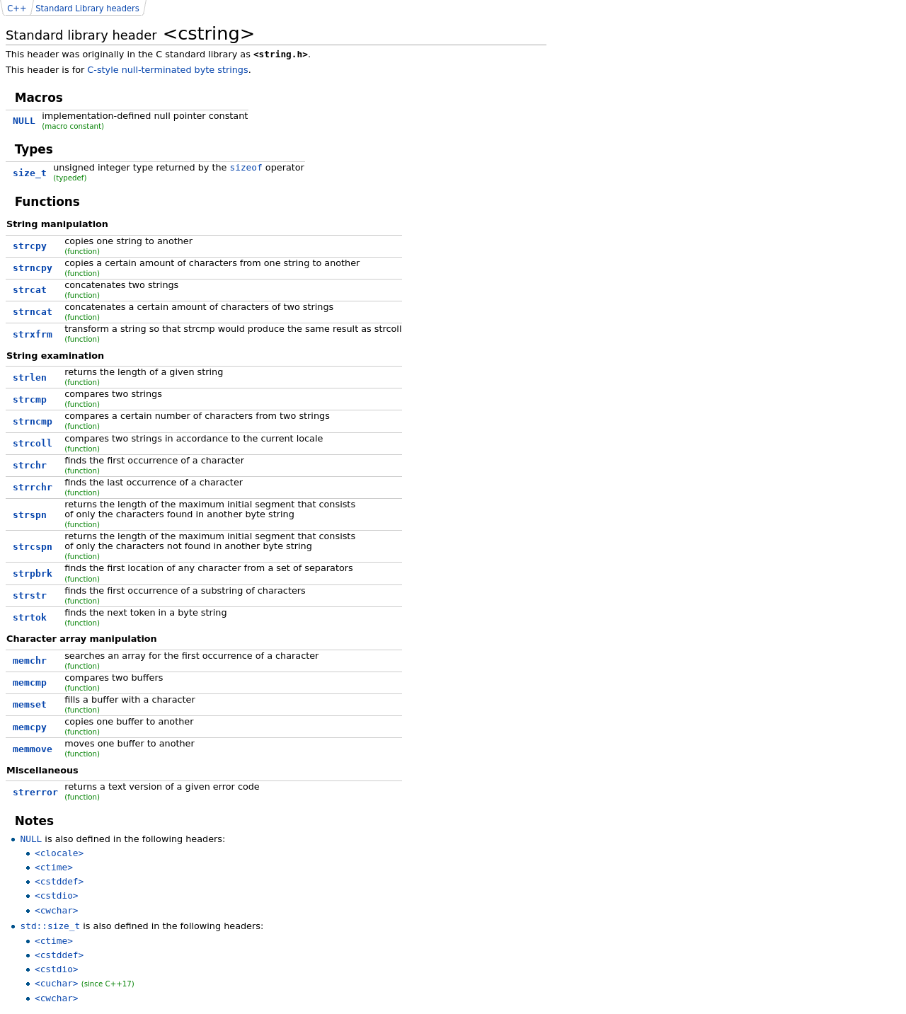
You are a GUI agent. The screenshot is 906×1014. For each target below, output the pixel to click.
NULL (31, 839)
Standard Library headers (87, 8)
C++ (16, 8)
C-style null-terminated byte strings (167, 69)
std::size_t (50, 926)
